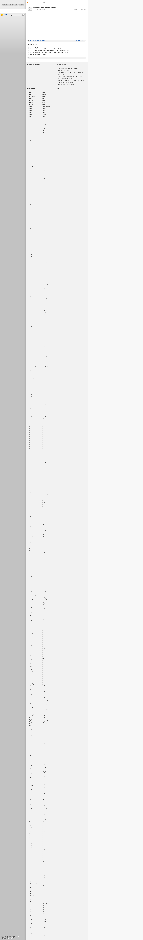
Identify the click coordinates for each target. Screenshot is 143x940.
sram (43, 792)
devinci (30, 330)
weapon (44, 897)
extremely (31, 378)
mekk (43, 570)
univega (31, 867)
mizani (30, 580)
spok (43, 788)
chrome (31, 266)
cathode (31, 244)
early (30, 358)
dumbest (31, 356)
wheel (30, 903)
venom (30, 875)
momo (30, 584)
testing (44, 831)
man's (43, 556)
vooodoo (44, 889)
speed (30, 788)
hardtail (31, 458)
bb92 (43, 164)
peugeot (44, 648)
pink (30, 656)
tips (30, 835)
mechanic (44, 566)
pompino (44, 666)
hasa (30, 460)
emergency (45, 366)
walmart (31, 891)
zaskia (30, 935)
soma (30, 780)
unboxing (31, 863)
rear (30, 700)
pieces (30, 652)
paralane (44, 638)
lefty (30, 532)
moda (43, 580)
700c (43, 116)
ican (30, 480)
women (31, 917)
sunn (30, 812)
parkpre (31, 640)
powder (31, 670)
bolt (30, 194)
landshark (44, 522)
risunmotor (45, 724)
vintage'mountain (33, 883)
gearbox (31, 432)
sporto (44, 790)
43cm (30, 108)
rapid (30, 696)
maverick (31, 564)
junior (43, 506)
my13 (43, 602)
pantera (31, 638)
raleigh (30, 694)
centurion (31, 246)
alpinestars (31, 132)
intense (44, 492)
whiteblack (45, 911)
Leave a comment (79, 9)
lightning (31, 536)
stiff (30, 800)
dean (43, 320)
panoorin (44, 636)
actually (44, 118)
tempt (30, 827)
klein (30, 518)
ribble (30, 718)
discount (44, 338)
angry (43, 138)
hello (43, 464)
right (43, 722)
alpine (43, 130)
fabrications (45, 378)
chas (43, 252)
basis (43, 162)
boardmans (45, 192)
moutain (31, 598)
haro (43, 458)
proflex (30, 680)
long (30, 542)
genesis (44, 432)
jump (30, 506)
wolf (43, 915)
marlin (44, 560)
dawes (44, 318)
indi (30, 488)
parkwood (44, 640)
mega (30, 570)
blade (30, 188)
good (30, 444)
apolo (43, 142)
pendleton (44, 646)
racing (44, 688)
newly (30, 612)
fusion (30, 424)
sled (30, 772)
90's (30, 118)
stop (30, 804)
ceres (43, 246)
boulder (44, 200)
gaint (30, 426)
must (30, 602)
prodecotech (45, 676)
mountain (35, 3)
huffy (30, 472)
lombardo (44, 540)
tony (43, 839)
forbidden (31, 406)
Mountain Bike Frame (13, 4)
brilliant (44, 212)
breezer (31, 210)
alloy (43, 128)
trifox (30, 851)
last (30, 528)
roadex (30, 728)
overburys (31, 628)
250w (30, 98)
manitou (31, 558)
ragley (44, 690)
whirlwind (31, 909)
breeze (44, 208)
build (43, 220)
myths (43, 604)
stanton (31, 794)
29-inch (31, 104)
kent (30, 512)
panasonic (31, 636)
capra (43, 236)
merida (30, 574)
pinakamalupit (45, 652)
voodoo (31, 889)
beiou (30, 170)
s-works (31, 738)
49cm (43, 110)
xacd (43, 925)
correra (44, 290)
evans (30, 372)
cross (43, 300)
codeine (44, 274)
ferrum (44, 388)
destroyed (31, 328)
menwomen (45, 572)
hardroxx (44, 456)
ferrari (30, 388)
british (43, 214)
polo (43, 664)
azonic (30, 156)
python (30, 686)
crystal (30, 302)
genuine (44, 434)
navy (43, 608)
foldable (31, 404)
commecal (45, 280)
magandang (45, 552)
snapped (44, 776)
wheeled (44, 903)
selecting (31, 754)
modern (31, 582)
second (44, 752)
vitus (43, 885)
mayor (44, 564)
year (43, 929)
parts (30, 642)
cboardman (45, 244)
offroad (44, 620)
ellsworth (44, 364)
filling (30, 392)
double (30, 346)
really (43, 698)
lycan (30, 548)
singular (31, 768)
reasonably (45, 700)
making (31, 556)
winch (43, 913)
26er (43, 100)
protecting (31, 684)
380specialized (46, 106)
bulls (43, 224)
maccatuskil (45, 550)
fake (30, 382)
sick (43, 766)
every (43, 372)
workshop (44, 921)
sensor (44, 756)
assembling (32, 150)
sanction (44, 742)
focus (30, 402)
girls (30, 440)
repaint (30, 706)
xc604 (30, 927)
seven (43, 760)
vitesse (30, 885)
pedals (30, 646)
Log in (4, 932)
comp (30, 284)
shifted (44, 762)
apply (30, 144)
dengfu (30, 324)
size (30, 770)
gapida (30, 428)
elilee (30, 364)
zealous (44, 935)
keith (30, 510)
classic (44, 268)
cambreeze (31, 234)
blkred (30, 190)
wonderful (31, 919)
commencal (32, 282)
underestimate (45, 863)
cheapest (31, 256)
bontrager (44, 196)
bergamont (31, 172)
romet (30, 732)
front (30, 418)
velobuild (44, 873)
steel (30, 798)
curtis (30, 306)
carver (44, 242)
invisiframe (45, 496)
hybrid (44, 474)
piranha (31, 660)
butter (43, 226)
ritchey (30, 726)
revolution (44, 714)
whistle (44, 909)
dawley (30, 320)
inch (43, 484)
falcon (43, 382)
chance (44, 248)
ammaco (31, 136)
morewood (31, 590)
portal (43, 668)
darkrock (31, 316)
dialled (44, 330)
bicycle (30, 176)
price (43, 672)
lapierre (31, 524)
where (30, 907)
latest (30, 530)
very (43, 879)
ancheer (44, 136)
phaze (30, 650)
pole (43, 662)
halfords (44, 450)
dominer (31, 344)
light (43, 534)
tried (43, 849)
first (43, 394)
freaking (44, 414)
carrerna (31, 242)
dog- (43, 342)
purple (44, 684)
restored (44, 710)
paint (43, 632)
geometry (31, 436)
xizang (30, 929)
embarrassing (32, 366)
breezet (44, 210)
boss (43, 198)
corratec (31, 290)
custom (44, 306)
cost (30, 292)
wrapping (31, 925)
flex (30, 400)
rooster (44, 732)
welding (44, 899)
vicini (30, 881)
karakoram (45, 508)
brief (30, 212)
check (43, 256)
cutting (30, 308)
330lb (30, 106)
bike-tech (44, 180)
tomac (30, 839)
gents (30, 434)
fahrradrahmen (32, 380)
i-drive (30, 478)
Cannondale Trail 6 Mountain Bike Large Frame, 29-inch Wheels (45, 48)
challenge (31, 248)
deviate (44, 328)
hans (43, 454)
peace (30, 644)
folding (44, 404)
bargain (31, 160)
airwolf (30, 126)
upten (43, 869)
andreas (31, 138)
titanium (31, 837)
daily (43, 310)
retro (30, 712)
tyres (43, 859)
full (29, 420)
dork (43, 344)
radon (30, 690)
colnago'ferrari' (46, 276)
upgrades (31, 869)
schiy (13, 937)
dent (43, 324)
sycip (30, 820)
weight (30, 899)
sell (43, 754)
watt (43, 895)
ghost (43, 436)
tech (43, 823)
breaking (31, 208)
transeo (44, 843)
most (43, 590)
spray (30, 792)
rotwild (30, 736)
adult (30, 120)
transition (31, 847)
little (43, 538)
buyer (30, 228)
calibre (30, 232)
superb (30, 814)
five (43, 396)
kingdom (31, 516)
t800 (30, 821)
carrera (44, 240)
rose (30, 734)
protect (44, 682)
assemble (44, 148)
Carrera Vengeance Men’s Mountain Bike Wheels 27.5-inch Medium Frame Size (49, 50)
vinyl (43, 883)
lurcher (30, 546)
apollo (30, 142)
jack (30, 500)
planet (30, 662)
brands (44, 206)
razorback (31, 698)
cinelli (43, 266)
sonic (30, 782)
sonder (44, 780)
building (31, 222)
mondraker (45, 584)
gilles (43, 438)
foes (43, 402)
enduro (44, 368)
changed (44, 250)
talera (43, 821)
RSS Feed (6, 15)
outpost (44, 626)
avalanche (31, 154)
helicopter (44, 462)
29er (43, 104)
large (43, 526)
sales (30, 740)
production (45, 678)
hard (30, 456)
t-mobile (44, 820)
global (30, 442)
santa (43, 744)
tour (30, 841)
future (43, 424)
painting (44, 634)
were (43, 901)
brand (43, 204)
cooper (44, 288)
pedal (43, 644)
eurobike (44, 370)
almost (30, 130)
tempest (44, 825)
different (31, 336)
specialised (31, 786)
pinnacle (44, 656)
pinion (43, 654)
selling (30, 756)
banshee (44, 158)
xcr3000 (44, 927)
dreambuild (45, 350)
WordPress (9, 938)
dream (30, 350)
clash (30, 268)
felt (43, 386)
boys (43, 202)
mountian (44, 596)
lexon (43, 532)
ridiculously (45, 720)
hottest (30, 470)
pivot (43, 660)
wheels (44, 905)
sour (43, 782)
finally (30, 394)
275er (43, 102)
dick (30, 334)
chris (30, 264)
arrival (30, 146)
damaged (31, 314)
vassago (44, 871)
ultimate (31, 861)
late (43, 528)
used (30, 871)
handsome (31, 454)
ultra (43, 861)
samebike (31, 742)
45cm (30, 110)
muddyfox (31, 600)
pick (43, 650)
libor (30, 534)
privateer (44, 674)
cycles (44, 308)
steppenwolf (45, 798)
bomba (30, 196)
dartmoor (44, 316)
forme (30, 410)
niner (43, 614)
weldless (31, 901)
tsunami (31, 855)
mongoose (45, 586)
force (43, 406)
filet (43, 390)
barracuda (44, 160)
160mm (44, 92)
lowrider (44, 542)
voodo (44, 887)
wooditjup (44, 919)
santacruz (31, 746)
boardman (31, 192)
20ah (43, 96)
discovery (31, 340)
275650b (31, 102)
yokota (30, 933)
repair (43, 706)
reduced (31, 704)
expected (31, 376)
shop (43, 764)
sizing (43, 770)
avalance (44, 152)
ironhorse (31, 498)
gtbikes (44, 448)
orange (44, 624)
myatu (30, 604)
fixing (30, 398)
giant (30, 438)
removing (44, 704)
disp (43, 340)
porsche (31, 668)
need (30, 610)
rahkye (30, 692)
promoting (44, 680)
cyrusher (31, 310)
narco (43, 606)
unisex (44, 865)
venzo (30, 879)
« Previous (77, 40)
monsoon (31, 588)
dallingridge (45, 312)
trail (43, 841)
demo (43, 322)
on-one (30, 622)
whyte (30, 913)
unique (30, 865)
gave (30, 430)
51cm (43, 112)
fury (43, 422)
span (30, 784)
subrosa (31, 810)
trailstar (31, 843)
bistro (30, 186)
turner (30, 857)
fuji (43, 418)
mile (43, 576)
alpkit (43, 132)
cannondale (45, 234)
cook (30, 288)
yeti (43, 931)
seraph (30, 758)
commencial (45, 282)
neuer (43, 610)
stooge (44, 802)
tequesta (31, 829)
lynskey (44, 548)
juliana (44, 504)
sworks (44, 818)
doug (43, 346)
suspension (45, 816)
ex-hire (44, 374)
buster (30, 226)
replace (44, 708)
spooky (30, 790)
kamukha (31, 508)
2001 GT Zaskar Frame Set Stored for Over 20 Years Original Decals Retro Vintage (50, 52)
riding (30, 722)
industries (44, 488)
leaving (44, 530)
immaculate (32, 482)
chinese (44, 260)
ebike (43, 358)
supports (44, 814)
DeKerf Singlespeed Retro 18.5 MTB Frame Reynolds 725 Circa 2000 (47, 47)
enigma (31, 370)
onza (30, 624)
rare (43, 696)
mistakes (44, 578)
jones (30, 504)
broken (34, 40)
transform (31, 845)
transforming (45, 845)
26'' (43, 98)
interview (31, 494)
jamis (43, 500)
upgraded (44, 867)
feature (30, 386)
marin (30, 560)
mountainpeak (32, 596)
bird (43, 184)
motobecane (32, 592)
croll (30, 300)
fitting (30, 396)
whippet (44, 907)
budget (30, 220)
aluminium (31, 134)
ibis (43, 478)
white (30, 911)
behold (44, 168)
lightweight (45, 536)
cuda (30, 304)
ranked (44, 694)
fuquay (30, 422)
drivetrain (31, 354)
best (43, 172)
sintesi (44, 768)
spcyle (44, 784)
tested (30, 831)
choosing (44, 262)
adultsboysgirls (46, 120)
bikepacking (45, 182)
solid (30, 778)
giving (43, 440)
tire (43, 835)
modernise (45, 582)
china (30, 260)
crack (43, 296)
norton (30, 618)
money (30, 586)
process (31, 676)
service (30, 760)
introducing (45, 494)
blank (43, 188)
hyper (43, 476)
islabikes (44, 498)
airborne (31, 124)
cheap (30, 254)
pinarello (31, 654)
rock (43, 728)
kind (30, 514)
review (44, 712)
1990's (30, 94)
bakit (30, 158)
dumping (44, 356)
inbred (30, 484)
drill (30, 352)
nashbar (31, 608)
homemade (45, 468)
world (30, 923)
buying (44, 228)
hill (29, 468)
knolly (43, 518)
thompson (31, 833)
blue (43, 190)
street (43, 804)
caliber (44, 230)
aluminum (44, 134)
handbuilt (31, 452)
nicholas (44, 612)
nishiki (30, 616)
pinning (31, 658)
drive (43, 352)
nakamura (31, 606)
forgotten (44, 408)
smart (43, 774)
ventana (44, 875)
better (30, 174)
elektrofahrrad (32, 362)
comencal (44, 278)
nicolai (30, 614)
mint (30, 578)
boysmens (31, 204)
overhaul (44, 628)
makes (44, 554)
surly (30, 816)
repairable (31, 708)
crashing (44, 298)
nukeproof (31, 620)
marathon (44, 558)
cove (43, 294)
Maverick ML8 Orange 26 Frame (38, 54)
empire (30, 368)
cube (43, 302)
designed (31, 326)
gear (43, 430)
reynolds (31, 716)
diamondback (45, 332)
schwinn (31, 750)
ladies (30, 522)
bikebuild (31, 182)
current (44, 304)
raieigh (44, 692)
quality (44, 686)
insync (30, 492)
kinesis (44, 514)
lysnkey (31, 550)
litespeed (31, 538)
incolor (30, 486)
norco (43, 616)
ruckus (44, 736)
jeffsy (30, 502)
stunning (44, 808)
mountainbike (45, 594)
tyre (30, 859)
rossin (43, 734)
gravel (30, 446)
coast (30, 274)
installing (44, 490)
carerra (44, 238)
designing (44, 326)
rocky (43, 730)
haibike (30, 450)
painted (31, 634)
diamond (31, 332)
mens (30, 572)
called (43, 232)
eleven (44, 362)
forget (30, 408)
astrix (43, 150)
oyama (30, 630)
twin (43, 857)
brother (30, 218)
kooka (43, 520)
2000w (44, 94)
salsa (43, 740)
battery (30, 164)
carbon (30, 238)
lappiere (44, 524)
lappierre (31, 526)
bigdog (30, 178)
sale (43, 738)
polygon (31, 666)
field (30, 390)
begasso (31, 168)
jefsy (43, 502)
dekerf (30, 322)
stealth (44, 796)
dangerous (45, 314)
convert (31, 286)
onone (44, 622)
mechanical (32, 568)
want (43, 893)
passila (44, 642)
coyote (30, 296)
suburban (44, 810)
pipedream (45, 658)
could (30, 294)
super (43, 812)
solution (44, 778)
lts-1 (30, 544)
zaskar (44, 933)
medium (44, 568)
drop (43, 354)
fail (43, 380)
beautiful (44, 166)
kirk (43, 516)
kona (30, 520)
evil (30, 374)
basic (30, 162)
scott (43, 750)
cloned (30, 272)
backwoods (45, 156)
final (43, 392)
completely (45, 284)
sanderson (31, 744)
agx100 (44, 122)
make (30, 554)
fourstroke (31, 412)
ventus (44, 877)
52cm (30, 114)
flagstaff (44, 398)
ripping (30, 724)
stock (30, 802)
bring (30, 214)
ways (30, 897)
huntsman (44, 472)
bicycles (44, 176)
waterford (31, 895)
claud (30, 270)
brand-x (31, 206)
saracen (44, 746)
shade (30, 762)
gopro (43, 444)
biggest (44, 178)
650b (30, 116)
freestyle (44, 416)
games (44, 426)
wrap (43, 923)
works (30, 921)
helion (30, 464)
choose (31, 262)
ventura (31, 877)
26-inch (31, 100)
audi (30, 152)
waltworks (31, 893)
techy (30, 825)
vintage (44, 881)
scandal (44, 748)
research (31, 710)
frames (30, 414)
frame (38, 40)
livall (30, 540)
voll (30, 887)
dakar (30, 312)
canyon (31, 236)
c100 (30, 230)
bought (30, 200)
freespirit (31, 416)
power (44, 670)
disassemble (32, 338)
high (30, 466)
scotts (30, 752)
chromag (44, 264)
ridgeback (31, 720)
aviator (44, 154)
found (43, 410)
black (43, 186)
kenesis (44, 510)
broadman (31, 216)
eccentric (31, 360)
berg (43, 170)
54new (44, 114)
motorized (44, 592)
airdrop (44, 124)
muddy (44, 598)
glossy (44, 442)
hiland (43, 466)
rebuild (44, 702)
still (43, 800)
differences (45, 334)
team (30, 823)
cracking (31, 298)
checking (31, 258)
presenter (31, 672)
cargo (30, 240)
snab (30, 776)
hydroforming (32, 476)
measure (31, 566)
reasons (31, 702)
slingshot (44, 772)
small (30, 774)
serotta (44, 758)
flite (43, 400)
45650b (44, 108)
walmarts (44, 891)
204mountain (32, 96)
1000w (30, 92)
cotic (43, 292)
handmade (45, 452)
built (30, 224)
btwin (43, 218)
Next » (82, 40)
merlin (44, 574)
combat (31, 278)
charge (30, 252)
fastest (44, 384)
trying (43, 853)
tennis (43, 827)
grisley (30, 448)
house (44, 470)
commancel (32, 280)
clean (43, 270)
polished (31, 664)
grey (43, 446)
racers (30, 688)
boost (30, 198)
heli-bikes (31, 462)
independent (45, 486)
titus (43, 837)
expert (44, 376)
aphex (44, 140)
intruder (31, 496)
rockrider (31, 730)
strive (30, 806)
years (30, 931)
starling (44, 794)
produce (31, 678)
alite (30, 128)
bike (31, 40)
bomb (43, 194)
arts (43, 146)
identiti (44, 480)
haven (44, 460)
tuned (43, 855)
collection (31, 276)
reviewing (31, 714)
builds (43, 222)
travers (44, 847)
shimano (31, 764)
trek (30, 849)
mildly (30, 576)
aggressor (31, 122)
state (30, 796)
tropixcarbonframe (33, 853)
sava (30, 748)
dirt (43, 336)
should (30, 766)
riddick (44, 718)
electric (44, 360)
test (43, 829)
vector (30, 873)
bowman (31, 202)
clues (43, 272)
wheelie (31, 905)
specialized (45, 786)
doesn (30, 342)
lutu (43, 546)
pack (30, 632)
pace (43, 630)
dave (30, 318)
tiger (43, 833)
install (30, 490)
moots (44, 588)
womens (44, 917)
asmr (30, 148)
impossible (45, 482)
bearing (31, 166)
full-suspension (46, 420)
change (31, 250)
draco (43, 348)
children (44, 258)
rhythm (44, 716)
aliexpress (44, 126)
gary (43, 428)
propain (31, 682)
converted (44, 286)
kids (43, 512)
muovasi (44, 600)
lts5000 (44, 544)
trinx (43, 851)
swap (30, 818)
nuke (43, 618)
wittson (30, 915)
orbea (30, 626)
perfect (30, 648)
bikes (30, 184)
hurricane (31, 474)
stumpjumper (32, 808)
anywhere (31, 140)
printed (30, 674)
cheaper (44, 254)
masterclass (32, 562)
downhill (31, 348)
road (43, 726)
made (30, 552)
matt (43, 562)
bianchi (44, 174)
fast (30, 384)
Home (22, 11)
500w (30, 112)
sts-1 (43, 806)
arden (43, 144)
